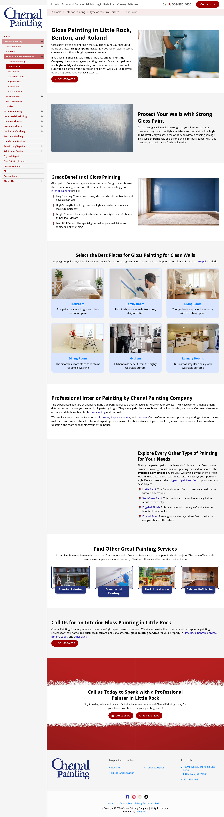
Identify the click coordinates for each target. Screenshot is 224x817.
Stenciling (10, 46)
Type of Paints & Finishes (104, 12)
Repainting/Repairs (14, 141)
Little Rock (190, 632)
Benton (201, 632)
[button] (41, 37)
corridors (142, 416)
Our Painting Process (15, 156)
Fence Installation (13, 121)
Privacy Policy (142, 802)
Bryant (55, 636)
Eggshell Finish (151, 506)
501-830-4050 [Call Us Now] (190, 779)
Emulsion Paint (15, 86)
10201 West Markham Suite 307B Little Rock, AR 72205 (199, 769)
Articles (9, 101)
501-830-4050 (180, 4)
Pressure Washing (13, 131)
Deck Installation (13, 116)
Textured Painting (16, 56)
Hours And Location (122, 772)
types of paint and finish (185, 479)
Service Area (126, 802)
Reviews (116, 767)
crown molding (97, 411)
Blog (6, 166)
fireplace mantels (120, 416)
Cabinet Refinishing (14, 126)
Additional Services (14, 146)
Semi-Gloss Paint (152, 497)
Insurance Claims (13, 161)
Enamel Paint (150, 515)
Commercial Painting (15, 111)
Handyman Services (14, 136)
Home (56, 12)
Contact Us (207, 4)
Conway (211, 632)
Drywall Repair (12, 151)
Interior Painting (75, 12)
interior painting (61, 190)
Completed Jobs (155, 767)
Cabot (64, 636)
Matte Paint (149, 488)
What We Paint (13, 91)
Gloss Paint (15, 61)
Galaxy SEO (141, 810)
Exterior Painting (13, 106)
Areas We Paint (13, 41)
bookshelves (101, 416)
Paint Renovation (14, 96)
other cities (80, 636)
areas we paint (199, 261)
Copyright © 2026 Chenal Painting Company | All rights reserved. (136, 807)
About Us (113, 802)
